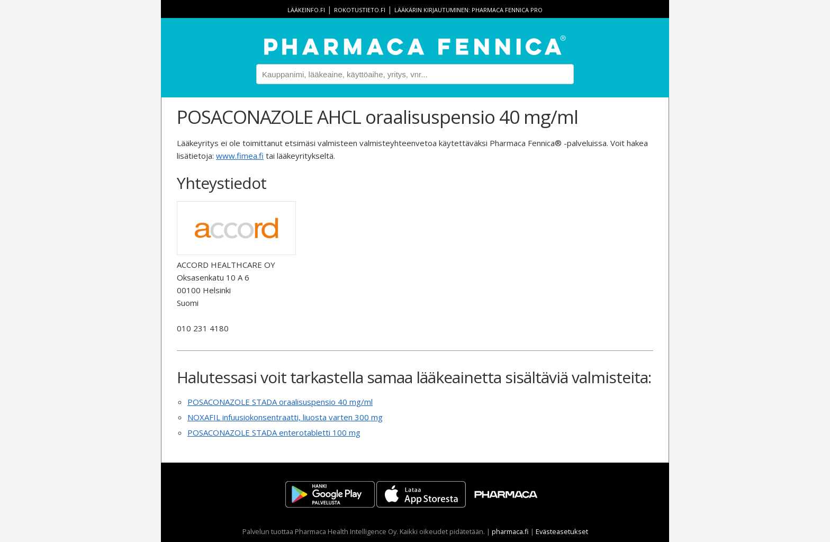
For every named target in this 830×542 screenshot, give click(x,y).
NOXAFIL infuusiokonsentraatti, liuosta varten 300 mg (285, 417)
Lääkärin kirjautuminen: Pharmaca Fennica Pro (468, 10)
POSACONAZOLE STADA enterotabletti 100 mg (273, 432)
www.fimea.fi (240, 155)
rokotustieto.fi (359, 10)
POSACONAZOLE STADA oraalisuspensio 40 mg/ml (280, 401)
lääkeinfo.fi (306, 10)
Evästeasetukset (562, 531)
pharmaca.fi (510, 531)
